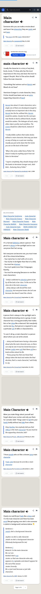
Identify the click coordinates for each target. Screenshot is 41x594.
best (22, 98)
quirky (30, 29)
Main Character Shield (21, 229)
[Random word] (30, 10)
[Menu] (37, 9)
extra (31, 95)
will (31, 349)
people (11, 454)
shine (13, 323)
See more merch (31, 55)
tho (13, 326)
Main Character (7, 437)
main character (7, 171)
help (23, 422)
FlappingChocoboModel (21, 171)
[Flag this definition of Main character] (36, 17)
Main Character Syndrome (12, 216)
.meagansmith (18, 41)
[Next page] (25, 587)
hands (5, 422)
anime (7, 127)
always (12, 245)
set (13, 329)
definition (16, 243)
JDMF (15, 576)
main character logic (13, 227)
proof (5, 521)
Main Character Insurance (28, 224)
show (30, 516)
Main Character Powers (20, 221)
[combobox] (18, 10)
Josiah (7, 531)
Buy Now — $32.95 (18, 55)
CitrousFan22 (18, 297)
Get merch (20, 46)
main (20, 37)
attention (23, 280)
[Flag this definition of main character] (36, 62)
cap (17, 556)
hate (7, 462)
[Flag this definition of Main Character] (36, 408)
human (17, 264)
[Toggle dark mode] (34, 9)
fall (29, 420)
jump (31, 454)
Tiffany (7, 430)
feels (22, 516)
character (23, 285)
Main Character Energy (14, 219)
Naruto (29, 84)
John (11, 462)
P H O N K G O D (18, 469)
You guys (9, 37)
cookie (13, 349)
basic (8, 32)
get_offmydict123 (19, 437)
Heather (12, 427)
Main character (7, 41)
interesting (18, 29)
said (21, 349)
